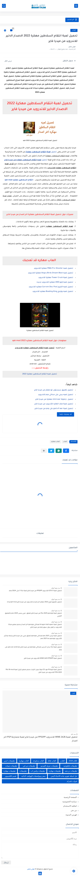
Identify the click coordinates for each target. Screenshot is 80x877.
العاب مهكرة (24, 761)
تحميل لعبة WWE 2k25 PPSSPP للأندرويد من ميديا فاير (43, 658)
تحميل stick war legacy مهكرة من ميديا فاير (54, 399)
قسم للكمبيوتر (10, 776)
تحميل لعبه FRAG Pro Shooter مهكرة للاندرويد (53, 268)
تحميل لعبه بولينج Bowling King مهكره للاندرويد (52, 292)
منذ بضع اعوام (55, 588)
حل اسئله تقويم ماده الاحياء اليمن (64, 776)
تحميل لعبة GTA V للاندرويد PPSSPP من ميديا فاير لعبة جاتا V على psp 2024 (35, 591)
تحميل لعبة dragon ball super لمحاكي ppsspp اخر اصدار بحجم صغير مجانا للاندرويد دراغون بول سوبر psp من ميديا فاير (35, 626)
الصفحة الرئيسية (70, 797)
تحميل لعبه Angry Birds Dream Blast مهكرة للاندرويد (50, 273)
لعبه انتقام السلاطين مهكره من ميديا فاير (22, 160)
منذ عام (73, 734)
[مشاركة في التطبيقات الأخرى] (44, 451)
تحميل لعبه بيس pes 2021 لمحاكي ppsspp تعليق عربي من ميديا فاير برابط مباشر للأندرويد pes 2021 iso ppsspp (33, 637)
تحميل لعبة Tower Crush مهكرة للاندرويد (55, 278)
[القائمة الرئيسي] (76, 6)
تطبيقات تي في (29, 766)
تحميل (41, 152)
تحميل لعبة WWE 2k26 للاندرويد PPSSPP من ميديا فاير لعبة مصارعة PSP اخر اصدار (40, 739)
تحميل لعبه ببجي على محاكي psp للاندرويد (55, 395)
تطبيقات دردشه (71, 771)
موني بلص (31, 869)
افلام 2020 (73, 761)
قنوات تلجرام (72, 781)
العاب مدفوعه (38, 761)
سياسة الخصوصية (69, 801)
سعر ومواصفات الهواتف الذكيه (33, 776)
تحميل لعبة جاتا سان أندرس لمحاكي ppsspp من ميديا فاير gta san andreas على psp (33, 648)
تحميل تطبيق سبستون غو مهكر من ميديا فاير (53, 390)
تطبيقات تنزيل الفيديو (49, 766)
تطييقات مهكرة (10, 771)
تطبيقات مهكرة (55, 771)
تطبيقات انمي (9, 761)
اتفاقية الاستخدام (70, 806)
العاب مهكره (55, 442)
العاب (74, 30)
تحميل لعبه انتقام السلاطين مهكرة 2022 (39, 374)
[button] (66, 451)
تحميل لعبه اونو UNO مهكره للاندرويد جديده (55, 282)
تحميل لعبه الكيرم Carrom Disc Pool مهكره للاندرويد (51, 287)
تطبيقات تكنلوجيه (70, 766)
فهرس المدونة (71, 815)
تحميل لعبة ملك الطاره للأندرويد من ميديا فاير (53, 404)
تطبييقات (23, 771)
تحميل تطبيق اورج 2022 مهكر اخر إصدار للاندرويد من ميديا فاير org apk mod (34, 602)
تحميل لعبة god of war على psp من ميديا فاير (54, 409)
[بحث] (4, 6)
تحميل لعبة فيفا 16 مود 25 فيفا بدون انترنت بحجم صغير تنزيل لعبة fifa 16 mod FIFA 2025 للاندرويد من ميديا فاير (34, 671)
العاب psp (52, 761)
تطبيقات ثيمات (11, 766)
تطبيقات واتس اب (38, 771)
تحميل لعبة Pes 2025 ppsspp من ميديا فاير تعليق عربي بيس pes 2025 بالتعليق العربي (33, 614)
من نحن (74, 810)
